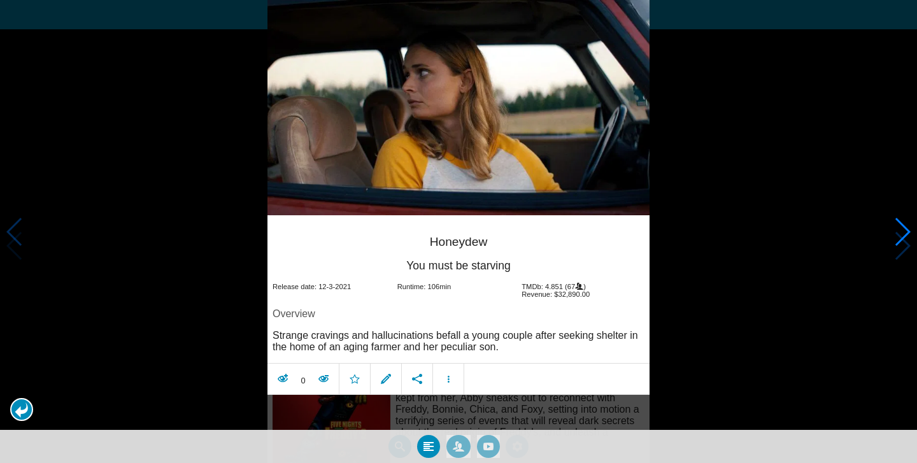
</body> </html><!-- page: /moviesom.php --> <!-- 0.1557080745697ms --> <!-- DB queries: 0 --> (458, 231)
